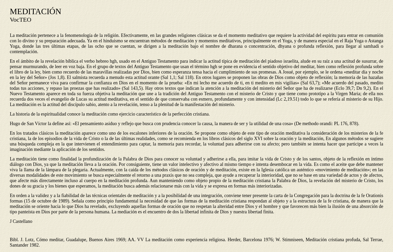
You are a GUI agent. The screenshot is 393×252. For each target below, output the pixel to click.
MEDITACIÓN (35, 11)
